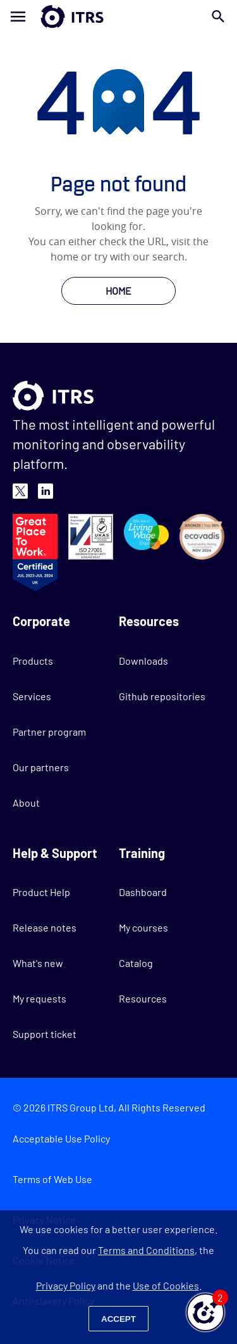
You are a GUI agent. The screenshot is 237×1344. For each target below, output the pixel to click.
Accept (118, 1319)
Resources (143, 998)
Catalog (136, 963)
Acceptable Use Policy (61, 1138)
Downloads (143, 661)
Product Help (41, 892)
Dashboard (143, 892)
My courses (143, 927)
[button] (205, 1312)
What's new (38, 963)
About (26, 803)
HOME (118, 291)
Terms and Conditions (146, 1250)
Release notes (44, 927)
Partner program (49, 732)
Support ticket (44, 1034)
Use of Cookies (166, 1285)
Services (32, 696)
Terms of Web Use (52, 1179)
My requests (39, 998)
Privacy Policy (65, 1285)
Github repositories (162, 696)
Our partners (41, 767)
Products (33, 661)
